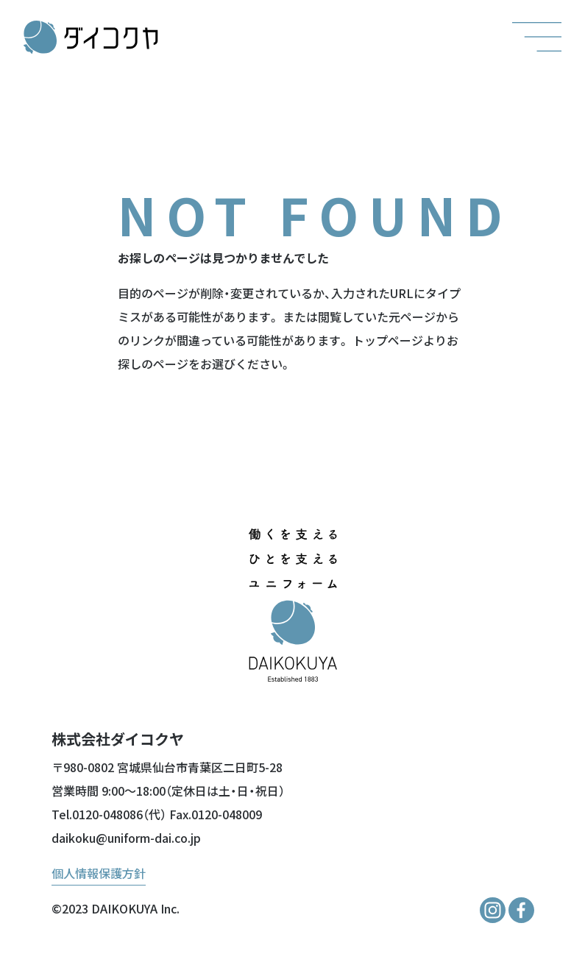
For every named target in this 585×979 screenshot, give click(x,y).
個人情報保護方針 (99, 873)
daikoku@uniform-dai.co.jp (126, 838)
